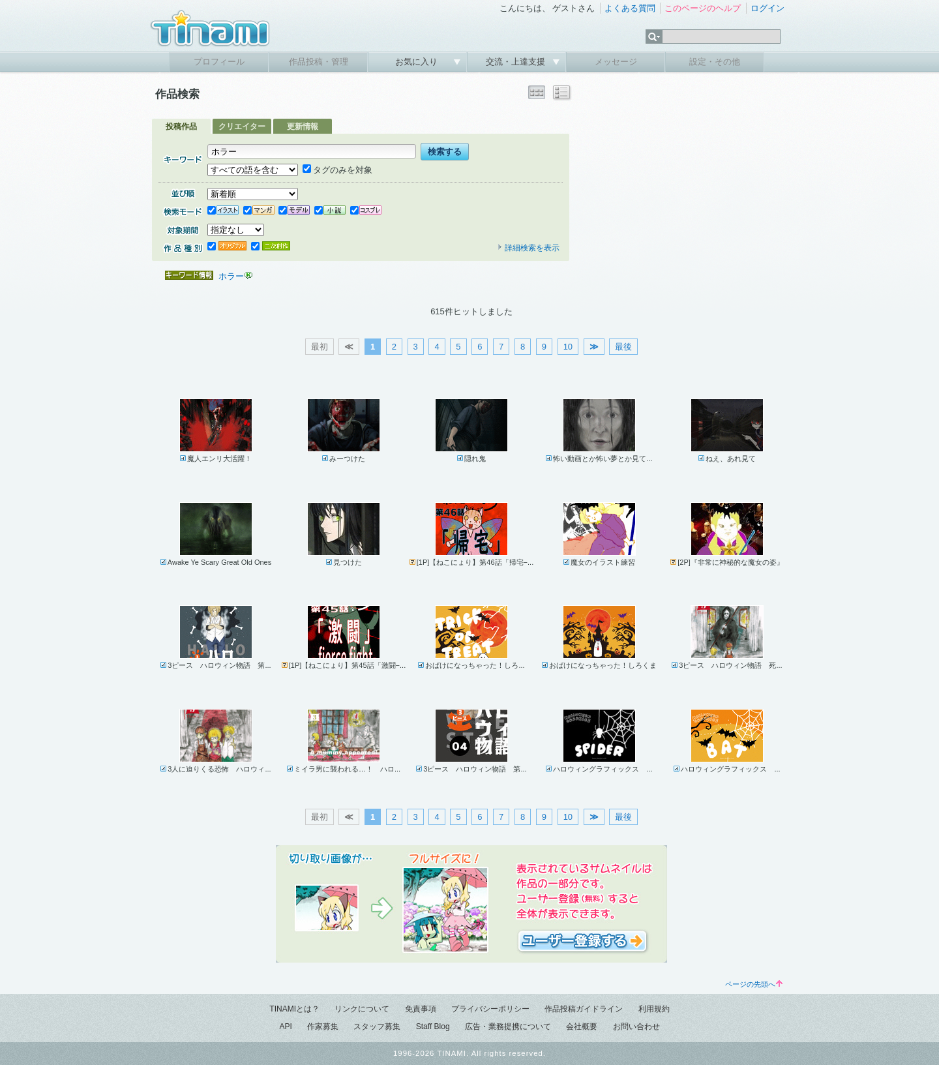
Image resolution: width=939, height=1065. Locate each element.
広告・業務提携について (508, 1026)
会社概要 (581, 1026)
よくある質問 (629, 8)
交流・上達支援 (517, 62)
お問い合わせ (636, 1026)
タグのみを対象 (337, 170)
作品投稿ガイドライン (583, 1008)
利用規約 (654, 1008)
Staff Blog (433, 1026)
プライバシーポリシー (490, 1008)
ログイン (767, 8)
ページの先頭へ (753, 984)
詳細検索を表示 (528, 247)
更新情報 (302, 126)
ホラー (231, 276)
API (285, 1026)
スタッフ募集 (376, 1026)
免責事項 (420, 1008)
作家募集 (322, 1026)
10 (568, 347)
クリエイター (241, 126)
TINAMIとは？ (294, 1008)
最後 (623, 347)
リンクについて (362, 1008)
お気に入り (417, 62)
